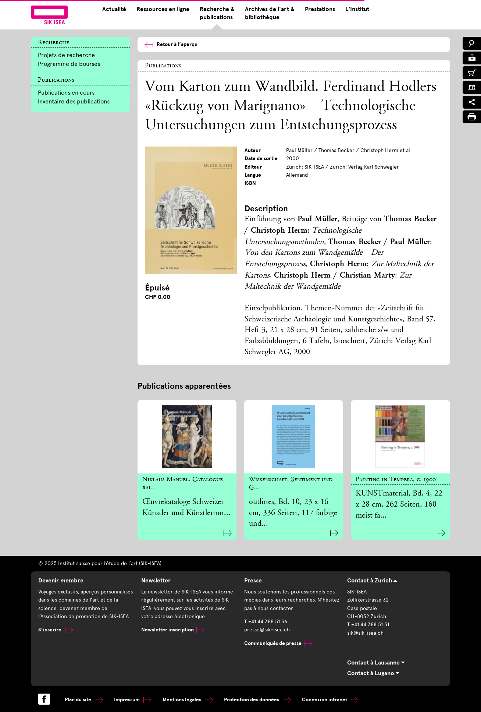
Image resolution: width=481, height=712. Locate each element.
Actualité (114, 9)
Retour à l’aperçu (171, 44)
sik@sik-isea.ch (365, 633)
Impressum (133, 700)
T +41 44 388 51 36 (265, 621)
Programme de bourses (69, 63)
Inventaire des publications (74, 101)
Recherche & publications (217, 13)
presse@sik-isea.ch (267, 630)
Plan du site (84, 700)
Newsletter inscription (172, 630)
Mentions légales (188, 700)
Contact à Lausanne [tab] (376, 662)
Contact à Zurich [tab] (372, 580)
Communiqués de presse (278, 643)
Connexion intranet (330, 700)
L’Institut (357, 9)
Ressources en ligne (162, 9)
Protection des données (257, 700)
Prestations (320, 9)
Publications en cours (66, 92)
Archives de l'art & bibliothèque (270, 13)
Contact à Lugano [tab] (373, 673)
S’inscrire (55, 630)
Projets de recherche (66, 55)
